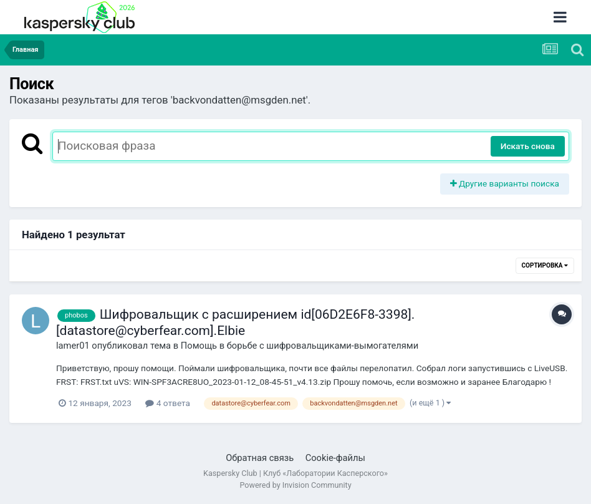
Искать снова (528, 146)
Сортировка (545, 265)
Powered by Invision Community (295, 485)
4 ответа (167, 403)
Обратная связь (260, 457)
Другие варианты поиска (505, 183)
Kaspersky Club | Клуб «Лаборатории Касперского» (295, 473)
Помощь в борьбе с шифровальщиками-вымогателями (299, 345)
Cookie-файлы (335, 457)
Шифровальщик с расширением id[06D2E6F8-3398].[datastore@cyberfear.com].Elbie (235, 322)
